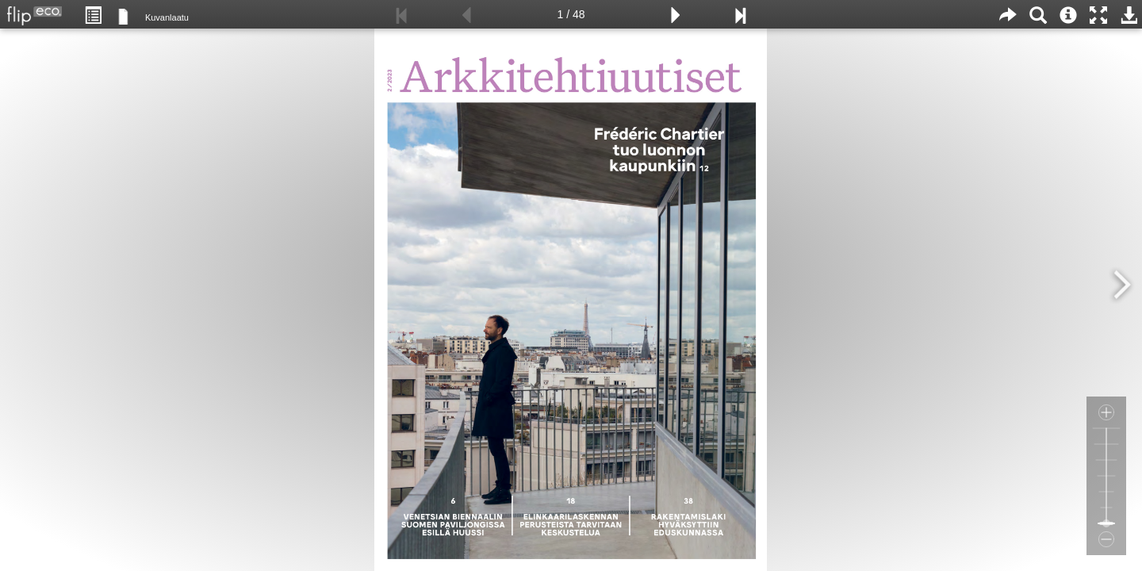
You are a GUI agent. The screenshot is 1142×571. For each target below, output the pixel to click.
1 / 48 (570, 14)
